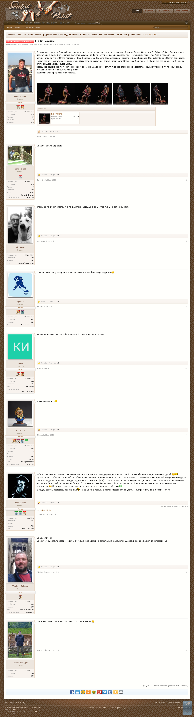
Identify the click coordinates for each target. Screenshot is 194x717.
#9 (186, 650)
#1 (186, 136)
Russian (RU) (20, 703)
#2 (186, 180)
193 (32, 381)
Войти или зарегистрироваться (174, 2)
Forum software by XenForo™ (22, 708)
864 (32, 319)
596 (32, 673)
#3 (186, 241)
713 (32, 114)
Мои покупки (182, 11)
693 (32, 258)
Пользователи (164, 11)
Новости (149, 11)
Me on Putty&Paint (44, 510)
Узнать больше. (149, 35)
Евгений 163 (20, 169)
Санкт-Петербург (27, 325)
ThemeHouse (33, 711)
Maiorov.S (20, 430)
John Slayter (20, 503)
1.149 (32, 604)
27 (33, 117)
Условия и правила (183, 708)
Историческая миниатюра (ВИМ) (30, 44)
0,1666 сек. (97, 708)
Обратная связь (161, 703)
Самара (31, 192)
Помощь (171, 703)
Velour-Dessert (9, 703)
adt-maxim (20, 247)
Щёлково (30, 459)
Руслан (20, 301)
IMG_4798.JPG (56, 114)
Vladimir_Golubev (20, 586)
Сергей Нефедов (20, 663)
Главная (178, 703)
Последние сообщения (31, 27)
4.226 (32, 448)
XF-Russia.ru (15, 709)
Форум (137, 11)
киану (20, 363)
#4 (186, 306)
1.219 (32, 184)
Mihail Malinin (66, 44)
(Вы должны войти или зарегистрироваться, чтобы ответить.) (165, 686)
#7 (186, 514)
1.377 (32, 521)
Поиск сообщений (13, 27)
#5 (186, 368)
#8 (186, 572)
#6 (186, 435)
